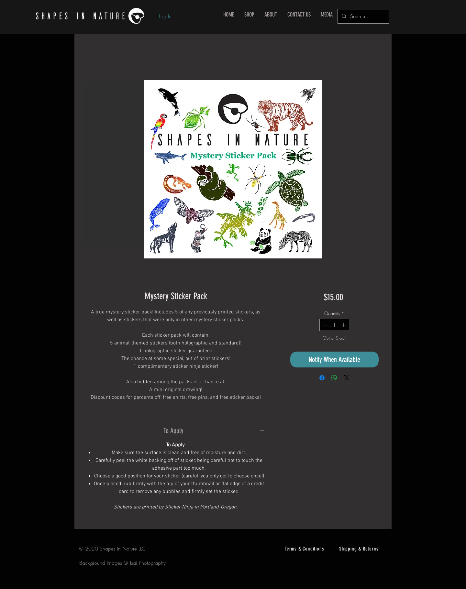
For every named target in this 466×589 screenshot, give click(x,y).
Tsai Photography (147, 562)
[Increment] (344, 325)
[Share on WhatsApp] (334, 378)
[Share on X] (346, 378)
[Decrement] (324, 325)
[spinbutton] (334, 325)
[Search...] (362, 16)
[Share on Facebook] (322, 378)
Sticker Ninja (179, 507)
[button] (249, 15)
